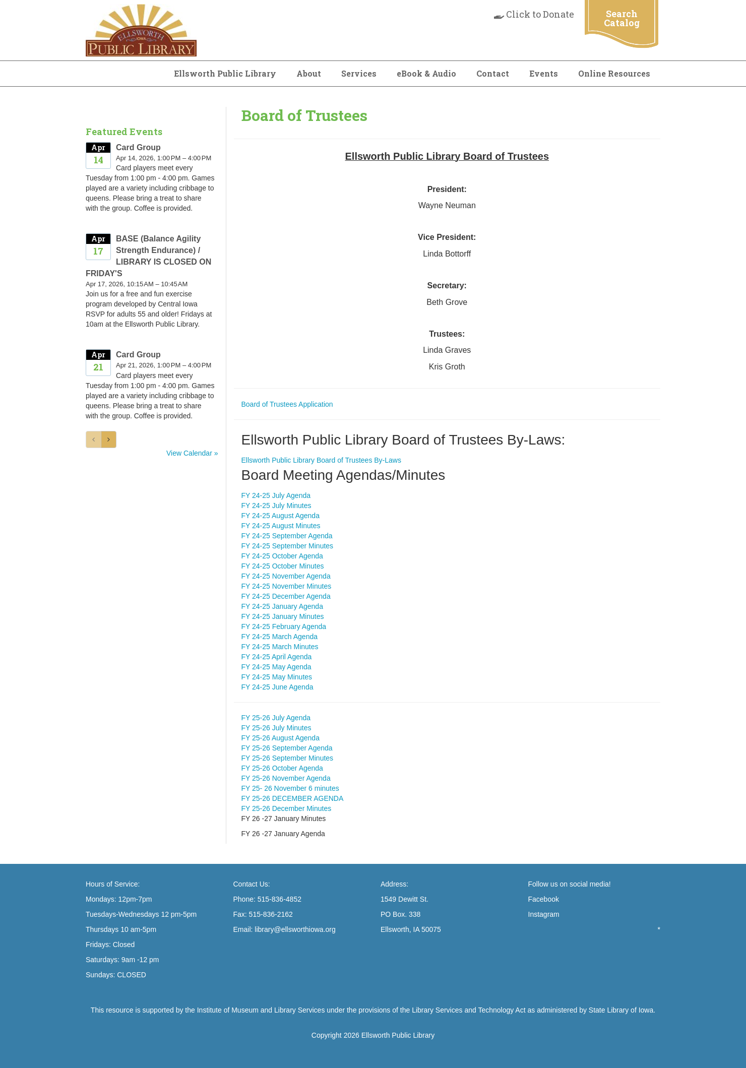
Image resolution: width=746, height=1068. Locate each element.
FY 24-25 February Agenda (284, 626)
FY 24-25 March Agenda (279, 637)
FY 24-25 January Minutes (282, 616)
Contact (492, 73)
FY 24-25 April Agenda (276, 657)
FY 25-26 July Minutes (276, 728)
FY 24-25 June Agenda (277, 687)
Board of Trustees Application (287, 404)
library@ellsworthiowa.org (294, 929)
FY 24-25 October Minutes (282, 566)
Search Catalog (622, 18)
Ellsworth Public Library (225, 73)
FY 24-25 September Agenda (287, 536)
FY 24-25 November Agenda (286, 576)
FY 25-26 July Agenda (276, 718)
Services (359, 73)
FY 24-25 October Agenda (282, 556)
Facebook (543, 899)
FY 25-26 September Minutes (287, 758)
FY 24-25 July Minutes (276, 505)
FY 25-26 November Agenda (286, 778)
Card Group (138, 147)
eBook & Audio (426, 73)
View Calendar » (192, 453)
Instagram (544, 914)
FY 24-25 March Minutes (280, 647)
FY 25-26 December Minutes (286, 808)
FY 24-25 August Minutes (281, 526)
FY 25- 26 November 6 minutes (290, 788)
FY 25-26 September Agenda (287, 748)
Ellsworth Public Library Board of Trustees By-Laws (321, 460)
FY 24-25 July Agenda (276, 495)
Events (543, 73)
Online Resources (614, 73)
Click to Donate (534, 14)
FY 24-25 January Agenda (282, 606)
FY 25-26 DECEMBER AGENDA (292, 798)
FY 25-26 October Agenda (282, 768)
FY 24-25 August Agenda (280, 516)
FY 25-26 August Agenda (280, 738)
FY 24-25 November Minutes (286, 586)
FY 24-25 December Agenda (286, 596)
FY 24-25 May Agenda (276, 667)
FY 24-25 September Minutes (287, 546)
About (308, 73)
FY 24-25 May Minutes (277, 677)
